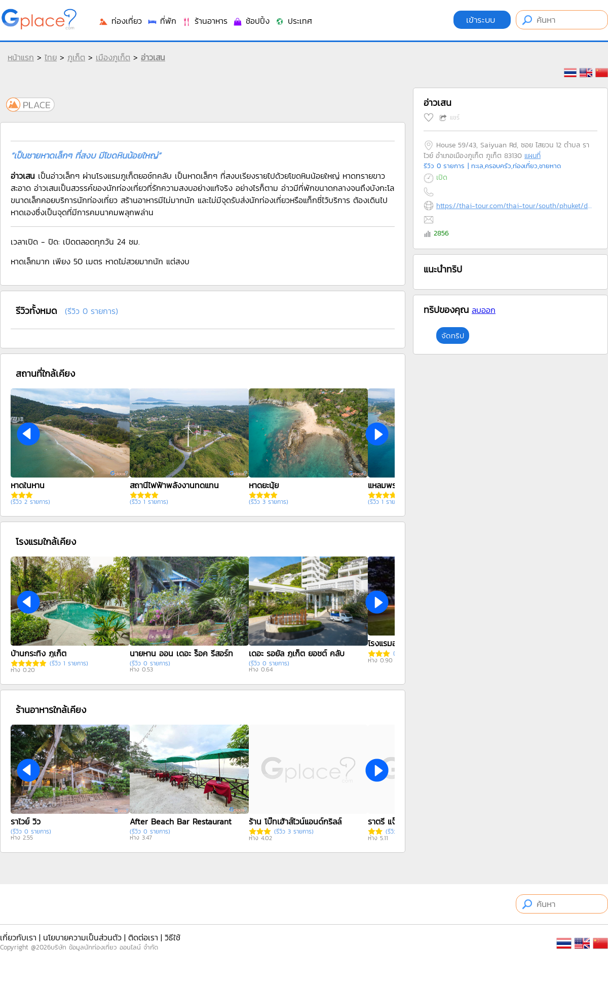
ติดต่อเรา (143, 937)
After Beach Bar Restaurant (181, 821)
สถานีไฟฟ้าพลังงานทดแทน (174, 485)
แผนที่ (532, 155)
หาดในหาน (28, 485)
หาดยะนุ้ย (264, 485)
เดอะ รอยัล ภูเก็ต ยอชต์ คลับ (297, 653)
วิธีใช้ (172, 937)
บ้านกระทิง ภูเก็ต (38, 653)
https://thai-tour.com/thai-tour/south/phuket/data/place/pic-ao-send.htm (514, 206)
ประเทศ (293, 21)
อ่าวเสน (153, 57)
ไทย (51, 57)
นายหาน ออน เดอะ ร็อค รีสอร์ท (181, 653)
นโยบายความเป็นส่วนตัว (82, 937)
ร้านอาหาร (204, 21)
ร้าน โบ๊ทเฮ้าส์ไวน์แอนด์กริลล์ (295, 821)
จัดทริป (452, 335)
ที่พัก (161, 21)
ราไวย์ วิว (26, 821)
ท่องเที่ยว (120, 21)
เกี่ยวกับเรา (18, 937)
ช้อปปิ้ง (251, 21)
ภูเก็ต (76, 57)
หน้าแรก (21, 57)
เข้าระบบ (482, 19)
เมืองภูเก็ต (113, 57)
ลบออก (484, 310)
